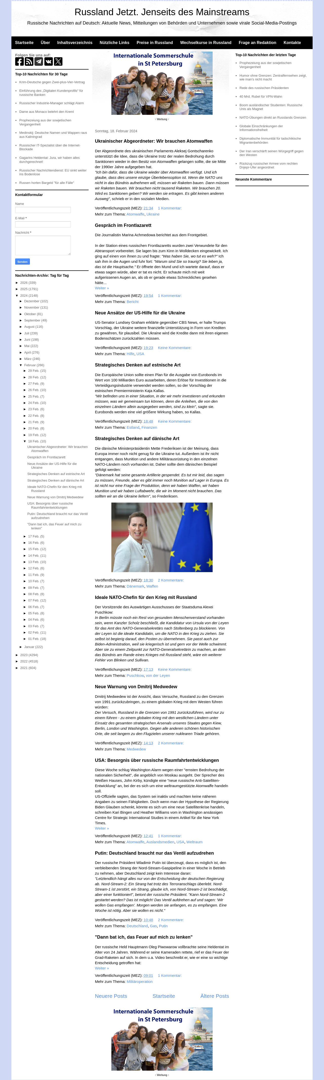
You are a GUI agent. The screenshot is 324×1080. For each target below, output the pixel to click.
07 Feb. (34, 600)
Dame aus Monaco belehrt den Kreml (46, 112)
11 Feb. (34, 575)
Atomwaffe (136, 214)
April (28, 352)
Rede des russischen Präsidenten (264, 88)
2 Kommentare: (171, 580)
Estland (133, 427)
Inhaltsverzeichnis (74, 42)
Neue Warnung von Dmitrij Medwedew (136, 686)
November (32, 307)
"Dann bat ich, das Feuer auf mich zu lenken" (144, 937)
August (29, 327)
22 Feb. (34, 416)
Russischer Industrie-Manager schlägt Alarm (51, 103)
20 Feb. (34, 428)
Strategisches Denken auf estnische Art (137, 365)
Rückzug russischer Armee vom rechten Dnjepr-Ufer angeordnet (268, 165)
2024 (24, 295)
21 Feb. (34, 422)
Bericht (133, 301)
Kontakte (292, 42)
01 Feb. (34, 639)
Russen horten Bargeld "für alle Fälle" (46, 183)
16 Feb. (34, 543)
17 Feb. (34, 536)
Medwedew (136, 749)
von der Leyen (158, 675)
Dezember (32, 301)
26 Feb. (34, 390)
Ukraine (153, 214)
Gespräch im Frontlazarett (123, 225)
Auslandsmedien (160, 842)
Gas (153, 926)
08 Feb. (34, 594)
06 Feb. (34, 607)
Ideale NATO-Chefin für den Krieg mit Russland (146, 597)
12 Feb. (34, 568)
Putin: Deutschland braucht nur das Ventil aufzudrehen (154, 853)
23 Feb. (34, 409)
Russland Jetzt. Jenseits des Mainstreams (162, 12)
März (28, 359)
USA (140, 354)
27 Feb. (34, 383)
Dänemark (135, 586)
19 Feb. (34, 435)
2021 (24, 668)
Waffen (152, 586)
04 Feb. (34, 619)
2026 (24, 283)
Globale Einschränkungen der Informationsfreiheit (261, 128)
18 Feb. (34, 441)
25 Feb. (34, 396)
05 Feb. (34, 613)
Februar (30, 365)
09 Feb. (34, 588)
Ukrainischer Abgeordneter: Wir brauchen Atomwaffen (154, 141)
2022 (24, 661)
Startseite (24, 42)
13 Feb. (34, 562)
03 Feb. (34, 626)
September (32, 320)
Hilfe (130, 354)
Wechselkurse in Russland (205, 42)
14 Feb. (34, 555)
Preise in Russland (155, 42)
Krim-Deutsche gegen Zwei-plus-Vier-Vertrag (52, 82)
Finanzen (149, 427)
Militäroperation (140, 981)
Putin (163, 926)
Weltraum (194, 842)
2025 (24, 289)
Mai (27, 346)
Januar (29, 647)
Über (45, 42)
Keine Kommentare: (175, 347)
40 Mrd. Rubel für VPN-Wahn (260, 96)
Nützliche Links (114, 42)
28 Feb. (34, 377)
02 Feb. (34, 632)
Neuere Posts (111, 996)
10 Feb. (34, 581)
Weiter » (102, 288)
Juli (27, 333)
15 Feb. (34, 549)
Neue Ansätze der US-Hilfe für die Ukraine (140, 312)
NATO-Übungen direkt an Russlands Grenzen (272, 117)
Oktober (30, 314)
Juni (27, 339)
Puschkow (135, 675)
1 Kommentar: (170, 208)
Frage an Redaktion (257, 42)
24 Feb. (34, 403)
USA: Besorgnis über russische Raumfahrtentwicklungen (157, 760)
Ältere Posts (214, 996)
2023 (24, 655)
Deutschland (137, 926)
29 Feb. (34, 371)
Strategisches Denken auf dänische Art (137, 438)
